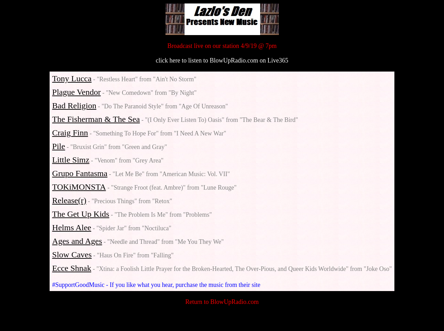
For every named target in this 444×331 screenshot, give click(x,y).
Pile (58, 146)
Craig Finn (70, 132)
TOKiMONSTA (79, 186)
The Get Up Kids (80, 213)
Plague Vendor (76, 92)
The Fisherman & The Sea (96, 119)
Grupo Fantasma (79, 173)
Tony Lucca (72, 78)
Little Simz (70, 159)
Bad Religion (74, 105)
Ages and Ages (77, 241)
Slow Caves (72, 254)
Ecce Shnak (71, 268)
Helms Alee (71, 227)
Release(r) (69, 200)
